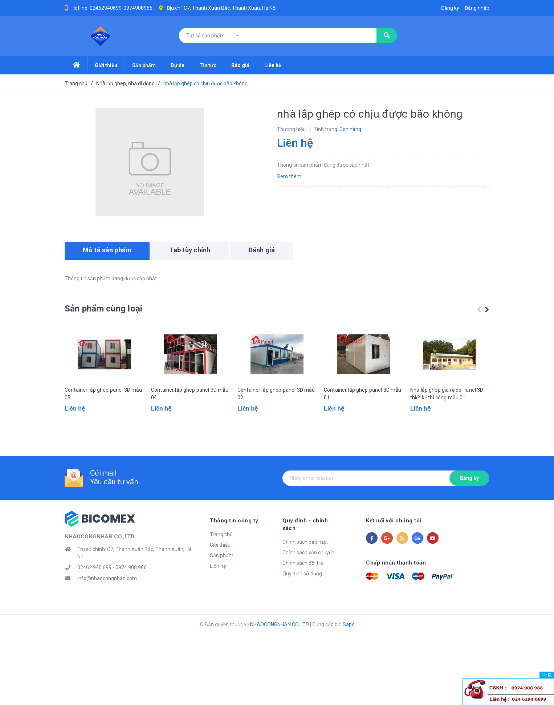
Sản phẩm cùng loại (103, 308)
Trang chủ (221, 557)
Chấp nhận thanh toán (396, 585)
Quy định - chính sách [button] (312, 543)
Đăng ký (469, 500)
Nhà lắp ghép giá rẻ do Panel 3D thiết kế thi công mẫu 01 (446, 420)
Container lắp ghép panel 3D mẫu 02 (276, 420)
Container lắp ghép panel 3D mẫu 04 (189, 420)
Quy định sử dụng (302, 588)
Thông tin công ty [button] (234, 543)
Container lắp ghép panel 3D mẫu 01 (362, 420)
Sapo (349, 647)
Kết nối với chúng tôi (393, 543)
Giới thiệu (220, 567)
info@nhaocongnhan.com (107, 601)
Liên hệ (218, 588)
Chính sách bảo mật (305, 557)
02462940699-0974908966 (121, 8)
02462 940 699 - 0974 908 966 (112, 590)
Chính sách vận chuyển (308, 567)
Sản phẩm (221, 578)
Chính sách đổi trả (302, 578)
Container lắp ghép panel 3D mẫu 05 (103, 420)
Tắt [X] (547, 674)
